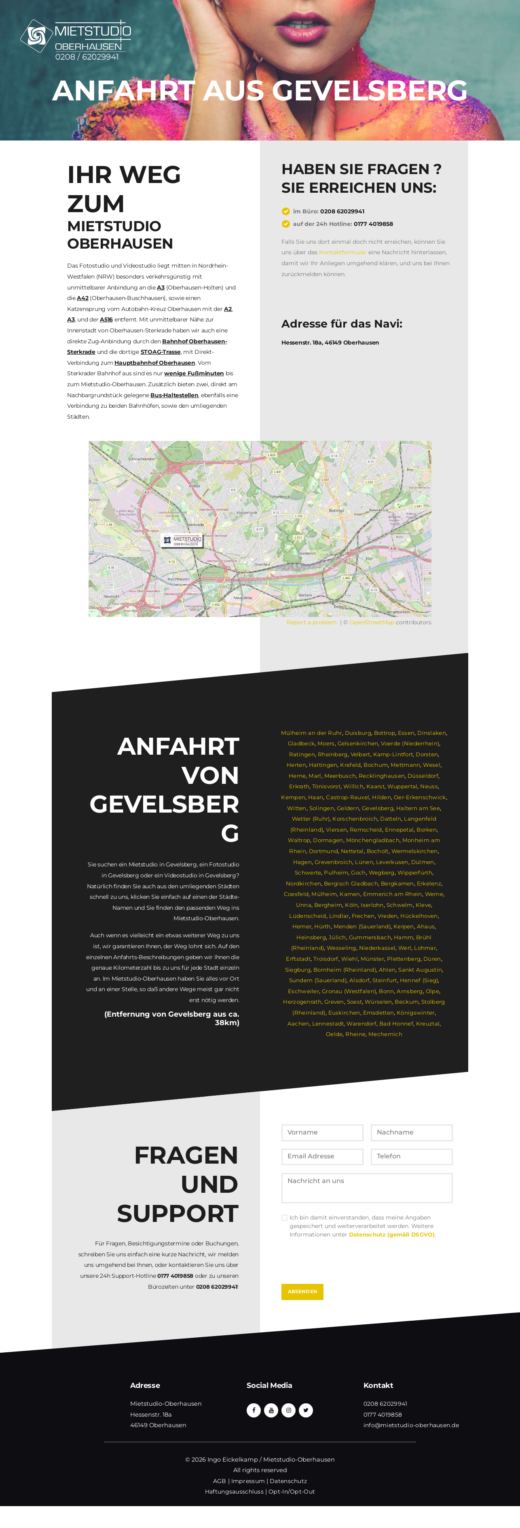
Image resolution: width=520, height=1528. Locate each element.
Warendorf (340, 1023)
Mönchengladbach (373, 840)
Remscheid (366, 829)
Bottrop (385, 732)
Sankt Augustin (420, 969)
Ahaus (425, 926)
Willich (354, 786)
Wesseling (341, 947)
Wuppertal (403, 786)
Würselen (378, 1001)
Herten (296, 764)
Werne (433, 894)
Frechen (362, 915)
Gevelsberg (378, 808)
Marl (316, 775)
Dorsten (427, 754)
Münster (373, 958)
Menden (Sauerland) (362, 926)
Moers (326, 743)
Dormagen (329, 840)
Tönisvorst (327, 786)
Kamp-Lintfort (392, 754)
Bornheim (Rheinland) (345, 969)
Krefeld (350, 764)
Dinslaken (432, 732)
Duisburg (357, 732)
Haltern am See (419, 808)
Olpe (433, 991)
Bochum (376, 764)
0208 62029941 (342, 211)
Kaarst (376, 786)
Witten (297, 808)
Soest (354, 1001)
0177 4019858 (373, 224)
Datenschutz (289, 1503)
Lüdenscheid (308, 915)
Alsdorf (359, 980)
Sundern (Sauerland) (318, 980)
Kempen (295, 797)
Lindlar (338, 915)
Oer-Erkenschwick (419, 797)
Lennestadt (306, 1023)
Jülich (337, 937)
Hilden (381, 797)
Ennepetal (399, 829)
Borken (426, 829)
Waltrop (299, 840)
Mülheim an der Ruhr (311, 732)
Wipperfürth (415, 872)
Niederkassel (376, 947)
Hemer (302, 926)
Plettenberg (404, 958)
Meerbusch (340, 775)
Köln (351, 905)
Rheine (346, 1034)
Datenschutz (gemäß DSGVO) (393, 1254)
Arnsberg (410, 991)
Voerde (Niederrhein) (409, 743)
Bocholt (378, 851)
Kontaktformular (343, 252)
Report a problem (312, 622)
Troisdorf (326, 958)
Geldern (348, 808)
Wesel (432, 764)
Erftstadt (298, 958)
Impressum (247, 1503)
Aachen (435, 1012)
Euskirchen (331, 1012)
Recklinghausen (381, 775)
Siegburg (298, 969)
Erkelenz (429, 883)
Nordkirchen (303, 883)
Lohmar (424, 947)
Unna (303, 905)
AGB (219, 1503)
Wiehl (350, 958)
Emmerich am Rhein (392, 894)
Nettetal (352, 851)
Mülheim (324, 894)
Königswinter (403, 1012)
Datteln (392, 818)
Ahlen (388, 969)
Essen (407, 732)
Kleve (423, 905)
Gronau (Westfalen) (348, 991)
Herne (298, 775)
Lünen (364, 862)
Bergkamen (397, 883)
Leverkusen (392, 862)
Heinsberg (311, 937)
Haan (316, 797)
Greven (333, 1001)
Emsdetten (365, 1012)
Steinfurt (384, 980)
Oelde (429, 1023)
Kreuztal (406, 1023)
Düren (433, 958)
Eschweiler (303, 991)
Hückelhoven (418, 915)
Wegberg (381, 872)
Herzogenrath (301, 1001)
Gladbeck (301, 743)
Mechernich (375, 1034)
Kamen (350, 894)
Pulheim (336, 872)
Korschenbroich (356, 818)
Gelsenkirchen (358, 743)
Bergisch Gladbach (351, 883)
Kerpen (404, 926)
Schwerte (307, 872)
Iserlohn (372, 905)
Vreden (387, 915)
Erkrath (299, 786)
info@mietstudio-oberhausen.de (412, 1447)
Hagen (302, 862)
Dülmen (422, 862)
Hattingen (323, 764)
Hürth (323, 926)
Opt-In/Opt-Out (292, 1513)
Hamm (403, 937)
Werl (403, 947)
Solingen (321, 808)
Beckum (407, 1001)
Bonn (386, 991)
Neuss (429, 786)
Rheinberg (332, 754)
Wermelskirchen (415, 851)
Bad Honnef (374, 1023)
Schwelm (400, 905)
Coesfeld (297, 894)
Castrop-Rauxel (348, 797)
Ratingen (301, 754)
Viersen (336, 829)
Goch (358, 872)
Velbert (359, 754)
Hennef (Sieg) (419, 980)
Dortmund (323, 851)
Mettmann (406, 764)
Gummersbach (369, 937)
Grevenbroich (334, 862)
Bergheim (328, 905)
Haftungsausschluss (234, 1513)
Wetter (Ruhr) (311, 818)
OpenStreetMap (371, 622)
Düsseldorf (422, 775)
